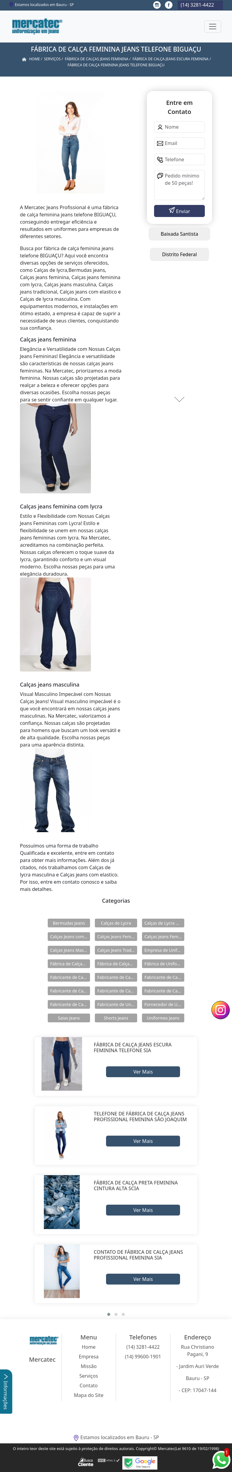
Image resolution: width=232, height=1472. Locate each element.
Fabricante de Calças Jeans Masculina (164, 991)
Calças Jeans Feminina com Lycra (164, 936)
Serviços (88, 1376)
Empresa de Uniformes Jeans (164, 950)
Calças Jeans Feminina (117, 936)
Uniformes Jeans (163, 1018)
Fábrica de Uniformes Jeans (164, 964)
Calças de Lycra (116, 923)
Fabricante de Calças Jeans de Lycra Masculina (164, 977)
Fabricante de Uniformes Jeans (117, 1004)
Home (89, 1347)
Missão (89, 1366)
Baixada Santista (179, 234)
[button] (108, 1314)
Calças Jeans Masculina (70, 950)
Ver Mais (143, 1071)
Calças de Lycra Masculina (164, 923)
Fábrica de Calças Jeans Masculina (117, 964)
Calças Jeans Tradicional (117, 950)
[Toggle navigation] (212, 26)
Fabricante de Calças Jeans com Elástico (117, 977)
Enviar (182, 211)
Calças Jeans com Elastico (70, 936)
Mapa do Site (89, 1395)
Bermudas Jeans (69, 923)
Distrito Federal (179, 254)
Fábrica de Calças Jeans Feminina (70, 964)
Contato (89, 1385)
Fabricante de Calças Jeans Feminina (70, 991)
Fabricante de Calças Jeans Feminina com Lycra (117, 991)
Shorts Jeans (116, 1018)
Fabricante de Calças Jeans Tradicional (70, 1004)
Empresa (89, 1356)
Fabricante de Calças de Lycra (70, 977)
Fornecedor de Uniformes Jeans (164, 1004)
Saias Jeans (69, 1018)
